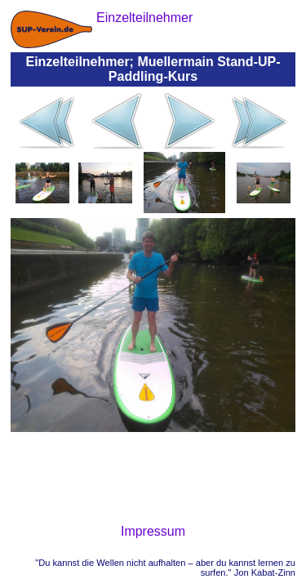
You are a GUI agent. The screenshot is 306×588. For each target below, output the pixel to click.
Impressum (153, 531)
